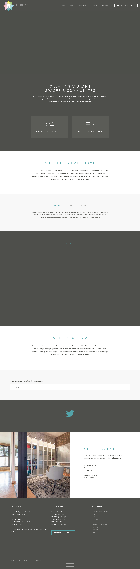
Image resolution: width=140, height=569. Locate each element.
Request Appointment (126, 5)
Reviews (95, 519)
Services (82, 5)
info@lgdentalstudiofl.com (24, 512)
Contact (105, 5)
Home (64, 5)
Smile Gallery (97, 522)
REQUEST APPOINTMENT (63, 533)
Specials (95, 530)
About (71, 5)
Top (70, 565)
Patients (94, 5)
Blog (93, 532)
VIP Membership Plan (99, 524)
